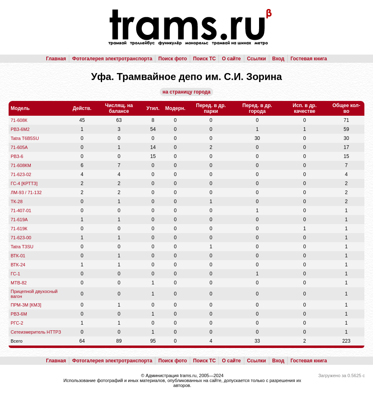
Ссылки (256, 59)
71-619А (19, 219)
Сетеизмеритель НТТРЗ (36, 332)
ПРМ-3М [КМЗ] (26, 304)
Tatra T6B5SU (25, 138)
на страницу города (187, 92)
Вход (278, 59)
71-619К (19, 228)
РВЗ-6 (17, 156)
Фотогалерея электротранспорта (112, 59)
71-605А (19, 147)
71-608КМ (21, 165)
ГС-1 (15, 273)
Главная (56, 59)
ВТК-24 (18, 264)
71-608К (19, 120)
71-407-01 (21, 210)
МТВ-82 (19, 282)
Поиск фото (172, 59)
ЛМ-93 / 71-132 (26, 192)
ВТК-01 (18, 255)
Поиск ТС (204, 59)
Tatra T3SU (22, 246)
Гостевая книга (309, 59)
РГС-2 (17, 322)
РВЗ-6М (19, 313)
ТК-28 (17, 201)
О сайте (231, 59)
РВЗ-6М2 (20, 129)
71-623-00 (21, 237)
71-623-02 (21, 174)
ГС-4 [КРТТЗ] (24, 183)
